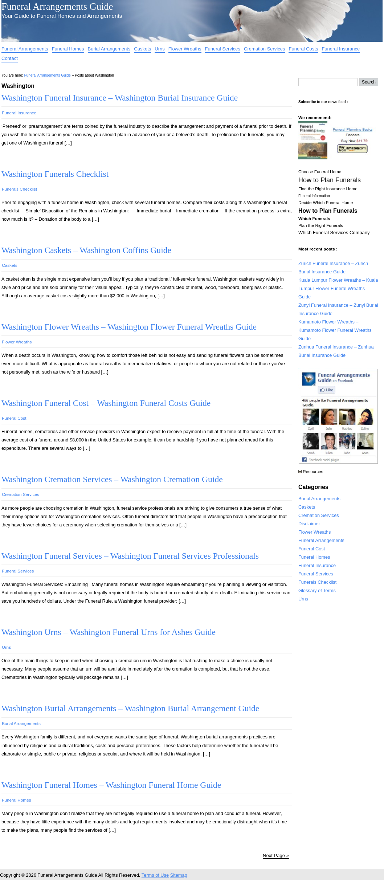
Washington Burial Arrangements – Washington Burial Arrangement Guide (130, 708)
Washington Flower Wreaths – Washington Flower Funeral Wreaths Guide (129, 326)
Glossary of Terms (317, 590)
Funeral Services (223, 49)
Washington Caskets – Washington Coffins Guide (86, 250)
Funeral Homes (68, 49)
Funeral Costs (303, 49)
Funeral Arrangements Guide (57, 6)
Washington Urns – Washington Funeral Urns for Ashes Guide (108, 632)
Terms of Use (155, 875)
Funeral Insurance (341, 49)
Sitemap (178, 875)
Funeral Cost (14, 418)
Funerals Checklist (19, 189)
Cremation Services (264, 49)
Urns (159, 49)
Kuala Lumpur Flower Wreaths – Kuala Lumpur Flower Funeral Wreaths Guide (338, 288)
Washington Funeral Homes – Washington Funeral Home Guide (111, 785)
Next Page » (276, 855)
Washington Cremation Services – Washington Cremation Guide (112, 479)
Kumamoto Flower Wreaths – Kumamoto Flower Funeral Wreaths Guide (335, 330)
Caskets (142, 49)
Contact (9, 58)
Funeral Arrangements (24, 49)
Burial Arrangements (109, 49)
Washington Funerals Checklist (55, 174)
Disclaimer (309, 523)
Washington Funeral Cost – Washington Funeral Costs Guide (106, 403)
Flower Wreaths (184, 49)
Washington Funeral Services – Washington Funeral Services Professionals (130, 556)
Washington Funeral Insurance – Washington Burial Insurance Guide (119, 97)
